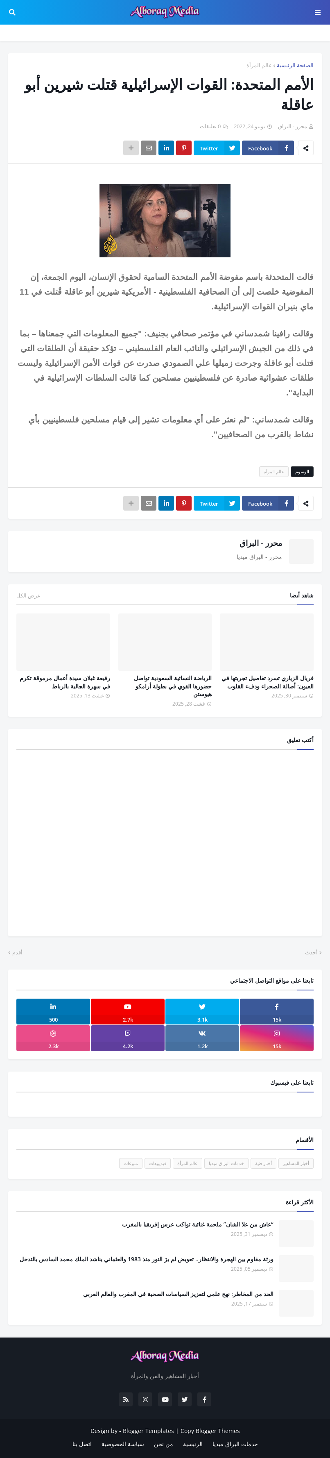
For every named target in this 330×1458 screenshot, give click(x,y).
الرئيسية (193, 1444)
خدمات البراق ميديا (226, 1163)
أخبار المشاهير (296, 1163)
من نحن (163, 1444)
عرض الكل (28, 595)
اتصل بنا (82, 1444)
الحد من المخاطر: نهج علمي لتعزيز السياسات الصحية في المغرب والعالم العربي (178, 1294)
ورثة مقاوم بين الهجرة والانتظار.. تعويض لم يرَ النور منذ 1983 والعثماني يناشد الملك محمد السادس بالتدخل (146, 1259)
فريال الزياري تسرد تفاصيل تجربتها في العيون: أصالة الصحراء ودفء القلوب (268, 682)
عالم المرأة (259, 65)
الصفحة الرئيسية (295, 65)
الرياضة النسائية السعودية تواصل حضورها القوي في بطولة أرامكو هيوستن (173, 686)
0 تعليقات (210, 126)
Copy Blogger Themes (210, 1431)
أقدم (17, 952)
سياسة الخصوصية (123, 1444)
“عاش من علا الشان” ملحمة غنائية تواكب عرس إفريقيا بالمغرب (197, 1224)
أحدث (311, 952)
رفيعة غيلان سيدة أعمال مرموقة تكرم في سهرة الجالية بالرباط (65, 682)
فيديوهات (157, 1163)
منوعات (131, 1163)
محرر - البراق (261, 543)
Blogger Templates (148, 1431)
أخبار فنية (263, 1163)
